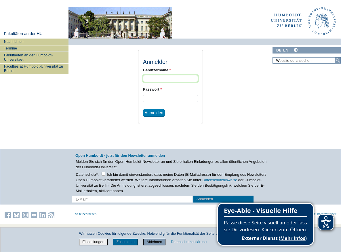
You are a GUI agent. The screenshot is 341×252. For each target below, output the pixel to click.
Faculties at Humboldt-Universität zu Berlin (33, 68)
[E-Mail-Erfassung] (132, 199)
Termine (10, 48)
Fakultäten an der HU (23, 33)
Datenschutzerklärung (189, 242)
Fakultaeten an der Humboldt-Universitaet (28, 57)
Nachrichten (14, 41)
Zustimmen (125, 242)
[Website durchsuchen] (307, 60)
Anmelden (153, 112)
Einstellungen (93, 242)
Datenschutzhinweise (219, 180)
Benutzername (157, 70)
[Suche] (338, 60)
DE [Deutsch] (278, 50)
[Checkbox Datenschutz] (103, 174)
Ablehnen (154, 242)
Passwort (152, 89)
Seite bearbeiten (86, 214)
